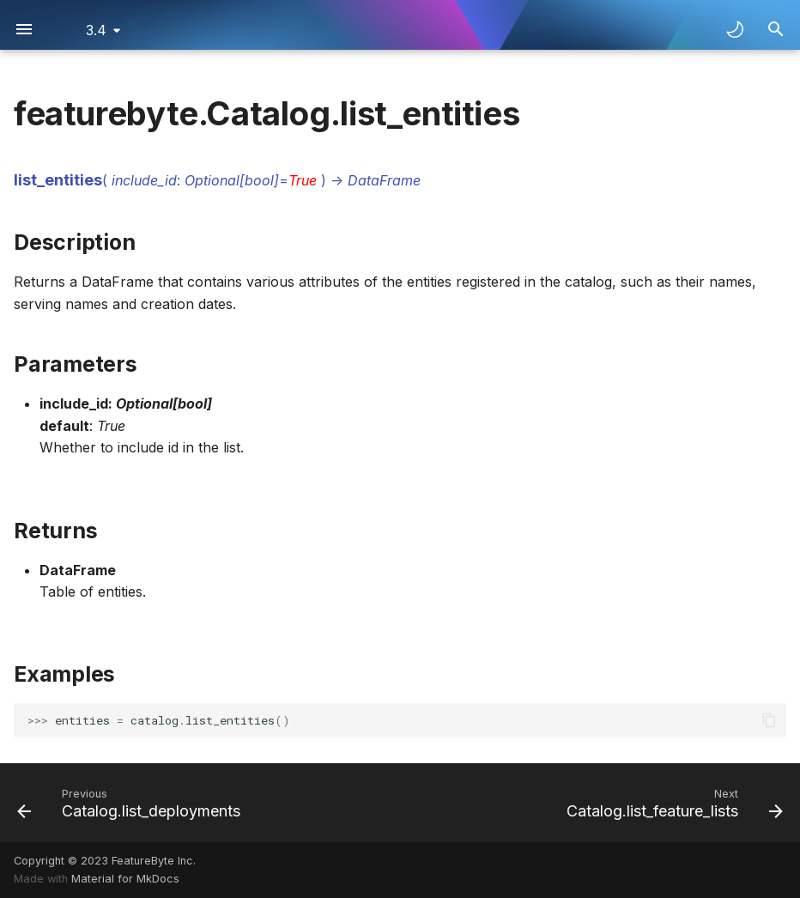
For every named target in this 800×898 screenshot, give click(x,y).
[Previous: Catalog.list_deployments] (131, 803)
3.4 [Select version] (96, 30)
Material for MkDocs (125, 878)
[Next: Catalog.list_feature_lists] (672, 803)
